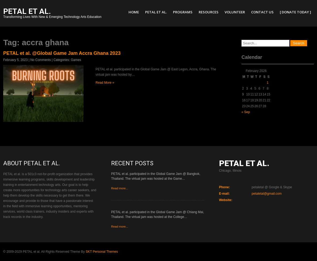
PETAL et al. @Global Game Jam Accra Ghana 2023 (61, 53)
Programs (183, 12)
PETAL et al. (156, 12)
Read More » (105, 83)
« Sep (245, 112)
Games (76, 60)
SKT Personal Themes (102, 252)
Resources (208, 12)
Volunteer (235, 12)
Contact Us (262, 12)
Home (134, 12)
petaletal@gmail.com (267, 193)
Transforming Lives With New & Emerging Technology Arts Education (52, 14)
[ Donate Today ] (295, 12)
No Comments (40, 60)
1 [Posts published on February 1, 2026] (268, 83)
